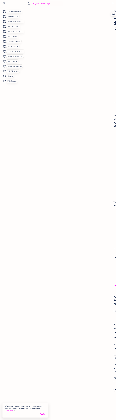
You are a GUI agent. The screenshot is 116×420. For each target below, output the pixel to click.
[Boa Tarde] (91, 150)
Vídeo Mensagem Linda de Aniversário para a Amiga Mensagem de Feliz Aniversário (100, 117)
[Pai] (88, 167)
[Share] (78, 45)
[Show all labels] (90, 184)
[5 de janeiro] (93, 93)
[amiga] (91, 109)
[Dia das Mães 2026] (94, 156)
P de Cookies (89, 15)
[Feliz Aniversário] (93, 162)
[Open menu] (3, 3)
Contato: (99, 15)
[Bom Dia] (105, 150)
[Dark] (113, 3)
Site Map (102, 17)
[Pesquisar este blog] (45, 3)
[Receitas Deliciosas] (30, 11)
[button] (105, 415)
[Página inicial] (16, 11)
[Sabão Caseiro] (36, 395)
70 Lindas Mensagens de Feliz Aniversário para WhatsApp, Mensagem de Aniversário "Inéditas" (99, 54)
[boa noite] (90, 179)
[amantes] (92, 125)
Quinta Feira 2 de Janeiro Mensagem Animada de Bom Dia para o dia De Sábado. (99, 100)
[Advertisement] (45, 36)
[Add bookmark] (69, 45)
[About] (4, 11)
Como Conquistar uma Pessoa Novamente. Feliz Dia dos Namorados (99, 132)
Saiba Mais (9, 411)
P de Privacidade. (90, 17)
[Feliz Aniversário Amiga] (98, 71)
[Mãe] (108, 162)
